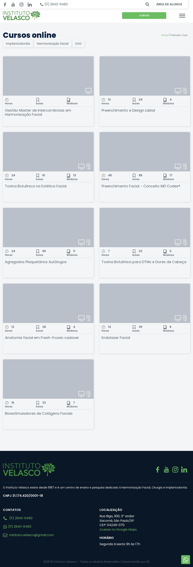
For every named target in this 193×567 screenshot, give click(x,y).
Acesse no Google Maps (118, 529)
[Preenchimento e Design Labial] (145, 76)
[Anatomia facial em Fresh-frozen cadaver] (48, 303)
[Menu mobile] (187, 16)
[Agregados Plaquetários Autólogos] (48, 227)
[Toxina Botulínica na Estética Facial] (48, 151)
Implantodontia (18, 43)
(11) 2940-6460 (17, 518)
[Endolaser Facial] (145, 303)
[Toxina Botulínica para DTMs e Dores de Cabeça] (145, 227)
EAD (78, 43)
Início (164, 35)
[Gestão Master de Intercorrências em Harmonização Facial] (48, 76)
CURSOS (148, 15)
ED (148, 562)
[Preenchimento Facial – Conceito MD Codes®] (145, 151)
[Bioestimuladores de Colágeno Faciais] (48, 379)
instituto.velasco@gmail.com (28, 535)
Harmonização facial (52, 43)
